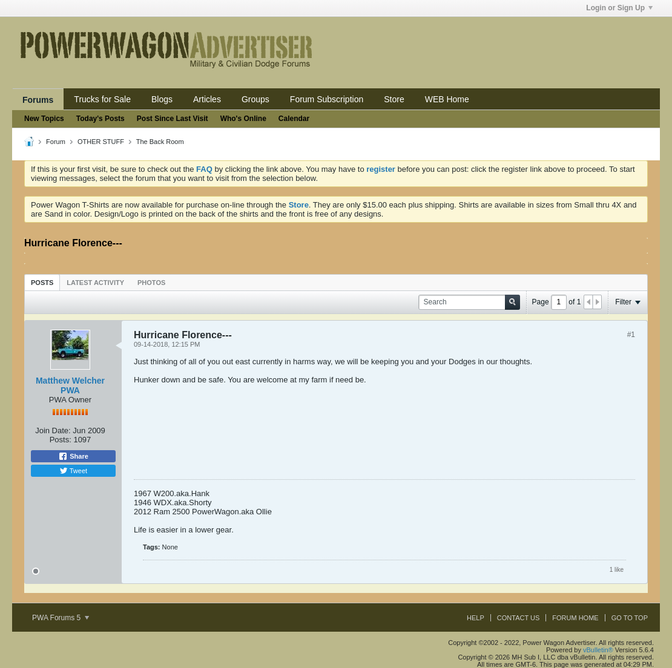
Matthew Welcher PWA (70, 385)
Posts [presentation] (42, 282)
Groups (255, 99)
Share (73, 456)
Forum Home (575, 617)
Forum (55, 141)
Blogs (162, 99)
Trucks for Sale (102, 99)
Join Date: (53, 430)
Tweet (73, 471)
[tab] (42, 282)
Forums (37, 100)
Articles (207, 99)
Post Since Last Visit (172, 118)
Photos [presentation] (151, 282)
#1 (631, 334)
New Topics (44, 118)
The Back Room (160, 141)
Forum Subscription (326, 99)
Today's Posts (100, 118)
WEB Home (447, 99)
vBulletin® (598, 649)
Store (394, 99)
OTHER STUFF (100, 141)
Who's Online (243, 118)
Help (475, 617)
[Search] (469, 302)
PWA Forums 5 (60, 618)
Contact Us (518, 617)
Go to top (629, 617)
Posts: (60, 439)
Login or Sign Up (619, 8)
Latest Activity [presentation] (95, 282)
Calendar (293, 118)
